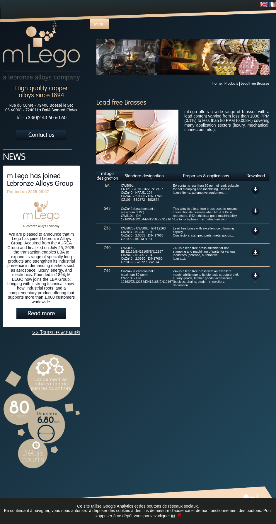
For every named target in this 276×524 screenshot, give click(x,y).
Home (217, 84)
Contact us (41, 135)
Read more (41, 314)
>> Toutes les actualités (56, 332)
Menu (99, 24)
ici (173, 515)
